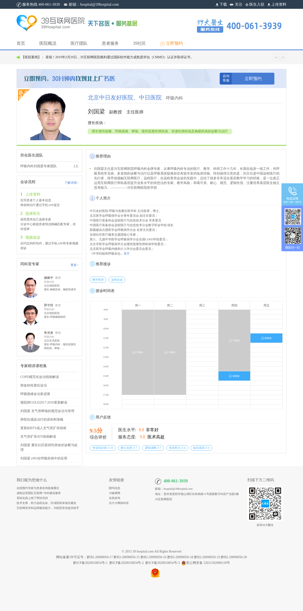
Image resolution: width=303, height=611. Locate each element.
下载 (221, 4)
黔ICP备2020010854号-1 (90, 563)
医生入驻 (254, 4)
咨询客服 (226, 78)
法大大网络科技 (119, 503)
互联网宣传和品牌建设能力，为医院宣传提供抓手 (48, 508)
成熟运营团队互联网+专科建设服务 (39, 493)
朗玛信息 (114, 488)
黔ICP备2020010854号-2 (126, 563)
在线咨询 (114, 498)
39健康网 (114, 493)
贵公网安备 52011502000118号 (205, 563)
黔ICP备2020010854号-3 (162, 563)
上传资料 (276, 4)
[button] (47, 43)
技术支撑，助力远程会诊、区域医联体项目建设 (46, 503)
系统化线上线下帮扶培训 (32, 498)
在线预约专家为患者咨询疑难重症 (38, 488)
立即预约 (253, 78)
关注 (238, 4)
